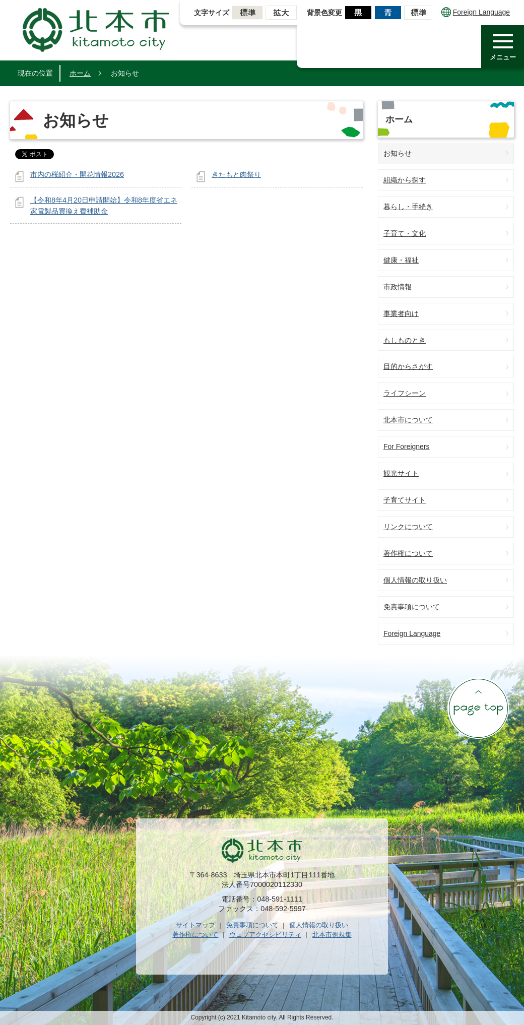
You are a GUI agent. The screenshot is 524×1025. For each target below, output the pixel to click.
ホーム (80, 73)
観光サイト (401, 473)
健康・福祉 (401, 260)
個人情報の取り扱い (415, 580)
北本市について (408, 420)
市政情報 (397, 287)
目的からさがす (408, 366)
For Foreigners (406, 446)
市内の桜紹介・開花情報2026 (77, 174)
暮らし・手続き (408, 207)
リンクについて (408, 527)
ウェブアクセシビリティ (265, 934)
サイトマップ (195, 925)
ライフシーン (404, 393)
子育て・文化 (404, 233)
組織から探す (404, 180)
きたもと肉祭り (236, 174)
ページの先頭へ (478, 708)
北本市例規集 (332, 934)
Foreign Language (475, 12)
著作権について (408, 553)
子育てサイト (404, 500)
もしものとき (404, 340)
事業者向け (401, 313)
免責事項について (411, 607)
